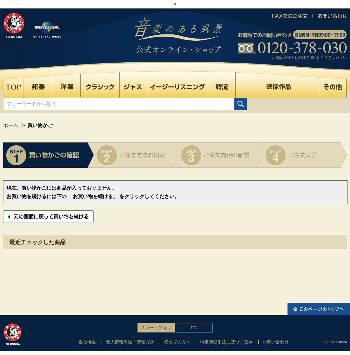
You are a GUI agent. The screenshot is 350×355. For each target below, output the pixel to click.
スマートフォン (156, 327)
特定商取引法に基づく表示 (226, 341)
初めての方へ (177, 341)
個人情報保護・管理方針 (130, 341)
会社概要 (87, 341)
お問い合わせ (275, 341)
